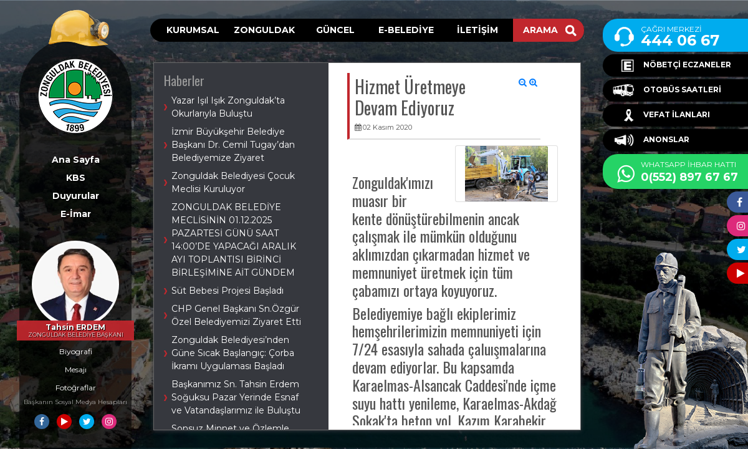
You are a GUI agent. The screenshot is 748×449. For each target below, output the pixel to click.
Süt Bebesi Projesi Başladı (227, 290)
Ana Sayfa (76, 159)
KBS (75, 177)
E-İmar (75, 214)
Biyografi (75, 351)
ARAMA (550, 30)
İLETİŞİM (477, 30)
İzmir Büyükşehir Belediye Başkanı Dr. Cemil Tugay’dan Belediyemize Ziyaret (233, 144)
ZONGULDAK (264, 30)
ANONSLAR (651, 140)
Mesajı (76, 369)
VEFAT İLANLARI (661, 115)
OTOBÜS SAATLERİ (667, 90)
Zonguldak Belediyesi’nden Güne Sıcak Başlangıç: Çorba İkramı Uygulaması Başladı (232, 353)
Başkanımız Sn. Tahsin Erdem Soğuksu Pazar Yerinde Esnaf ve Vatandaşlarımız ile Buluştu (235, 397)
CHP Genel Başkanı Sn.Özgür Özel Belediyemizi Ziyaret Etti (236, 315)
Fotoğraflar (75, 387)
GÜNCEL (335, 30)
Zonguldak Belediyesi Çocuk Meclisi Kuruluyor (233, 182)
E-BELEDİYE (406, 30)
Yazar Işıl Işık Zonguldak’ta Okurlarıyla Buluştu (228, 107)
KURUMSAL (192, 30)
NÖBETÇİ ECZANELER (672, 65)
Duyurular (75, 195)
